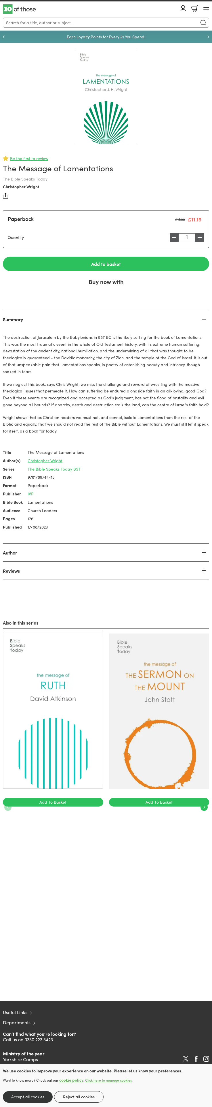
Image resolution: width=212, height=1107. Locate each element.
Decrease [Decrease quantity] (174, 237)
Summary (13, 319)
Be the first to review (29, 158)
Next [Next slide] (208, 36)
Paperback (21, 218)
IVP (31, 494)
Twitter (185, 1059)
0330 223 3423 (38, 1039)
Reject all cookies (79, 1097)
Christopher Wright (21, 186)
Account (183, 8)
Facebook (196, 1059)
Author (10, 552)
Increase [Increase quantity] (200, 237)
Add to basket (106, 264)
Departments (16, 1022)
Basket (194, 8)
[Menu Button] (206, 9)
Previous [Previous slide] (4, 36)
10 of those (19, 9)
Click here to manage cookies (108, 1080)
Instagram (206, 1059)
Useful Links (15, 1012)
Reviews (11, 570)
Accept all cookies (27, 1097)
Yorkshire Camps (20, 1059)
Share (6, 196)
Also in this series (20, 622)
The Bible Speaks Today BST (54, 469)
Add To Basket (52, 802)
